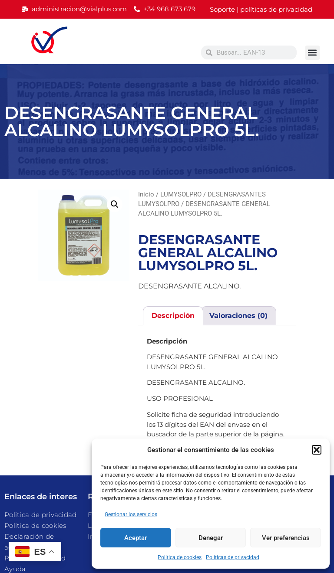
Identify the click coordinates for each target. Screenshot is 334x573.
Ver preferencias (286, 538)
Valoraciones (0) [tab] (238, 315)
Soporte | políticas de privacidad (261, 9)
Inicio (146, 194)
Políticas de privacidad (232, 557)
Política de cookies (180, 557)
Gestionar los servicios (131, 514)
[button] (316, 449)
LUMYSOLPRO (181, 194)
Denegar (210, 538)
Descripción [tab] (173, 315)
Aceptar (135, 538)
